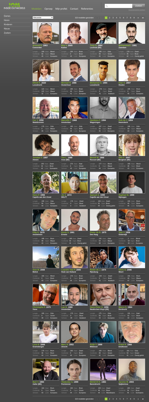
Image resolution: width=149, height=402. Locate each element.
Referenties (87, 8)
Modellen (37, 8)
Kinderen (8, 24)
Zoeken (138, 6)
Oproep (49, 8)
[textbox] (120, 6)
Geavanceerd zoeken (136, 10)
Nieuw (7, 28)
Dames (7, 16)
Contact (74, 8)
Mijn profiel (61, 8)
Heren (6, 20)
